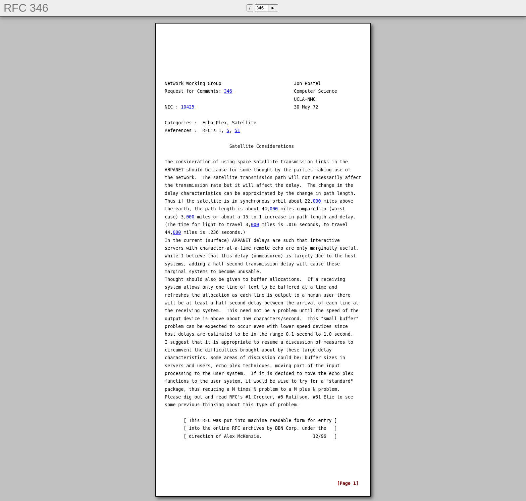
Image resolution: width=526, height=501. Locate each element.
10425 (187, 107)
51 (237, 130)
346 (228, 91)
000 (317, 201)
